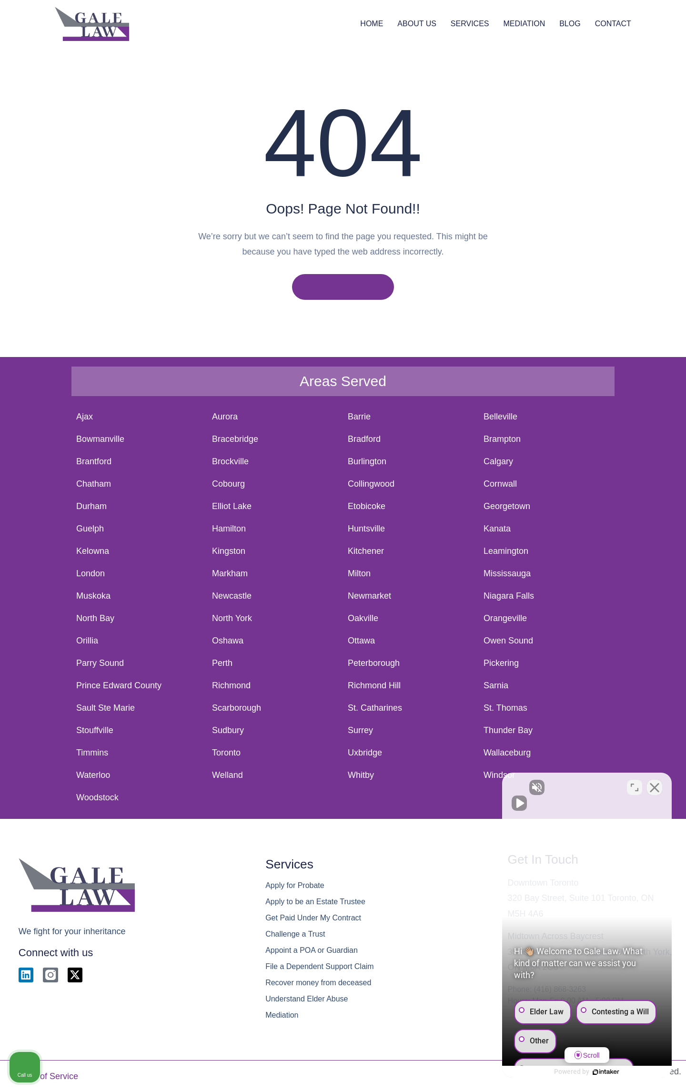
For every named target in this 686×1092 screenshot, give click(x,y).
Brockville (230, 461)
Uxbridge (365, 752)
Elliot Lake (232, 506)
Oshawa (227, 640)
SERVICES (470, 24)
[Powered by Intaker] (605, 1072)
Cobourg (228, 484)
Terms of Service (46, 1076)
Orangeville (505, 618)
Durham (91, 506)
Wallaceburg (507, 752)
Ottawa (361, 640)
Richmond (231, 685)
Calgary (498, 461)
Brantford (93, 461)
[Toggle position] (634, 787)
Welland (227, 775)
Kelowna (92, 551)
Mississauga (507, 573)
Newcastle (232, 596)
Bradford (364, 439)
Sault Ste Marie (105, 708)
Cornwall (500, 484)
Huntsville (366, 528)
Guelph (90, 528)
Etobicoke (366, 506)
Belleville (500, 416)
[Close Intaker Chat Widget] (654, 787)
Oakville (363, 618)
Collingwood (371, 484)
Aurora (225, 416)
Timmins (92, 752)
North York (232, 618)
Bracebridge (235, 439)
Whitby (361, 775)
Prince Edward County (118, 685)
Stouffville (94, 730)
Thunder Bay (508, 730)
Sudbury (228, 730)
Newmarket (369, 596)
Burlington (367, 461)
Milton (359, 573)
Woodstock (97, 797)
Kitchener (366, 551)
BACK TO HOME (343, 287)
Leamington (506, 551)
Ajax (84, 416)
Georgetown (507, 506)
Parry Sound (100, 663)
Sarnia (496, 685)
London (90, 573)
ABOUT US (416, 24)
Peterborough (374, 663)
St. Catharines (375, 708)
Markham (230, 573)
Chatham (93, 484)
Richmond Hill (374, 685)
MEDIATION (524, 24)
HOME (371, 24)
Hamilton (229, 528)
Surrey (360, 730)
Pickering (501, 663)
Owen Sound (508, 640)
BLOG (569, 24)
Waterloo (93, 775)
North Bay (95, 618)
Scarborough (236, 708)
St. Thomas (505, 708)
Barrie (359, 416)
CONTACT (613, 24)
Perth (222, 663)
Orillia (87, 640)
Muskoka (93, 596)
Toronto (226, 752)
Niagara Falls (509, 596)
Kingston (228, 551)
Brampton (502, 439)
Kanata (497, 528)
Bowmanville (100, 439)
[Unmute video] (517, 787)
